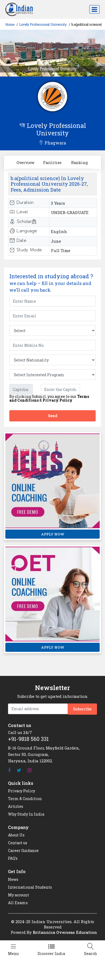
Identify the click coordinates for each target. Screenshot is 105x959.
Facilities (52, 162)
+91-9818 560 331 (28, 738)
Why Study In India (26, 814)
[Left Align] (13, 949)
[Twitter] (19, 770)
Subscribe (82, 708)
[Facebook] (9, 770)
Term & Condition (25, 798)
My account (18, 894)
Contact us (17, 842)
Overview (25, 162)
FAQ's (13, 858)
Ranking (79, 162)
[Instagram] (29, 770)
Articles (15, 806)
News (13, 879)
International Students (30, 887)
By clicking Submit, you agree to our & (49, 398)
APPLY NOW (52, 534)
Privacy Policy (57, 400)
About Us (16, 835)
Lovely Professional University (43, 24)
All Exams (18, 902)
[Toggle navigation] (94, 9)
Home (9, 24)
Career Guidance (23, 850)
